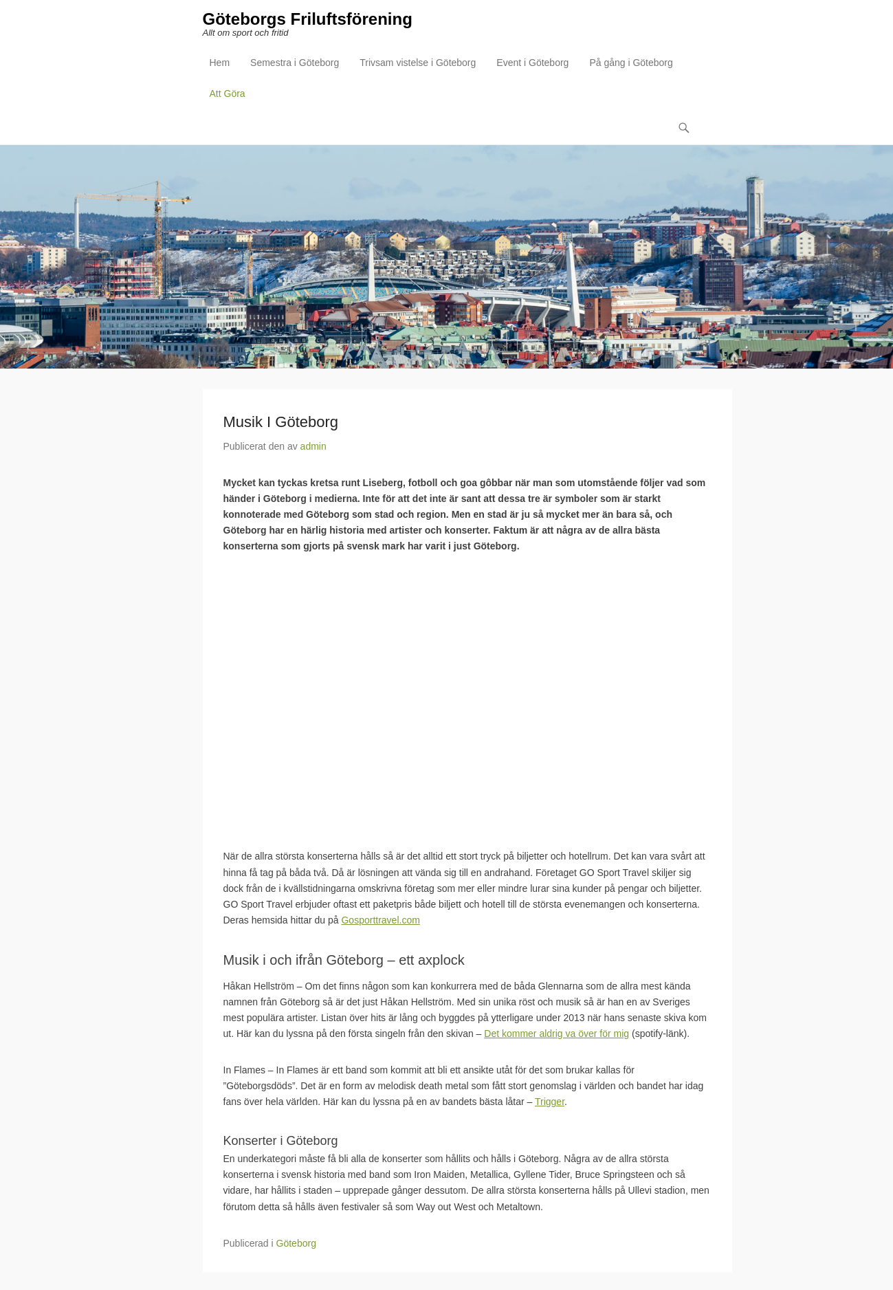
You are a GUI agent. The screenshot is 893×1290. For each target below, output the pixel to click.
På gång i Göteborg (630, 62)
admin (313, 446)
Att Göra (227, 93)
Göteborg (296, 1243)
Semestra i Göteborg (294, 62)
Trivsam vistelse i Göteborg (418, 62)
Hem (220, 62)
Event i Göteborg (532, 62)
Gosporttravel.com (380, 920)
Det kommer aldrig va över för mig (556, 1033)
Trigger (549, 1102)
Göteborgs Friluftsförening (307, 19)
